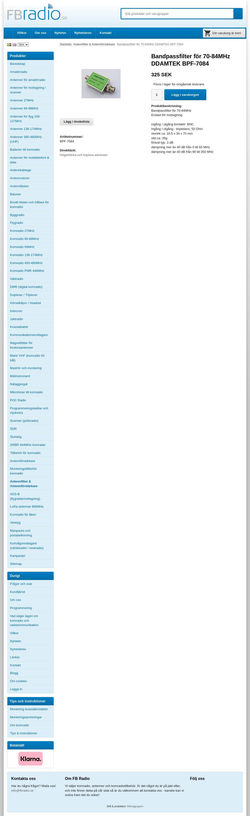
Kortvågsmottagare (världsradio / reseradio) (26, 545)
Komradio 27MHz (22, 231)
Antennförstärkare (22, 461)
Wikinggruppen (135, 806)
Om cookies (18, 681)
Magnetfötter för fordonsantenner (21, 345)
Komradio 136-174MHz (26, 255)
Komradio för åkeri (23, 514)
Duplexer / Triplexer (24, 295)
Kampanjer (17, 556)
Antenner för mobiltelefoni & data (29, 160)
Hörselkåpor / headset (25, 303)
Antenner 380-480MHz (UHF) (31, 139)
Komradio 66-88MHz (24, 239)
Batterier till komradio (25, 149)
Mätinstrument (20, 376)
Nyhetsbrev (83, 33)
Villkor (22, 33)
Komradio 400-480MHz (26, 263)
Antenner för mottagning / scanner (28, 90)
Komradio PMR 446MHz (27, 271)
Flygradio (16, 223)
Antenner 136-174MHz (31, 129)
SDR (13, 429)
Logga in (16, 689)
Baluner (15, 194)
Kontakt (105, 33)
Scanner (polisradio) (24, 421)
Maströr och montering (26, 368)
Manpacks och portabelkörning (21, 533)
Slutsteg (15, 437)
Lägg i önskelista (76, 121)
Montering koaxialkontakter (29, 709)
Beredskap (17, 64)
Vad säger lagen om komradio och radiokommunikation (24, 620)
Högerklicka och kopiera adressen (84, 155)
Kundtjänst (17, 592)
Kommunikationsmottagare (29, 335)
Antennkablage (20, 170)
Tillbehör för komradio (31, 453)
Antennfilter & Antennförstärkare (24, 484)
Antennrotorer (20, 178)
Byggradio (17, 215)
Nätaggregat (19, 384)
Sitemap (16, 564)
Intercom (16, 311)
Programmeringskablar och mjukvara (29, 410)
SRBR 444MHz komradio (27, 445)
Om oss (40, 33)
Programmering (21, 608)
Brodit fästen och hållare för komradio (29, 204)
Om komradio (19, 725)
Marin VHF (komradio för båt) (27, 358)
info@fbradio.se (22, 790)
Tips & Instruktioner (23, 733)
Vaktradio (16, 279)
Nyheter (60, 33)
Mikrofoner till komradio (26, 392)
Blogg (14, 673)
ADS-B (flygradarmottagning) (25, 496)
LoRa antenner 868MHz (27, 506)
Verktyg (15, 522)
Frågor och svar (21, 584)
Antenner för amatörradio (31, 80)
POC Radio (18, 400)
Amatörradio (31, 72)
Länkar (15, 657)
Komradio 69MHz (22, 247)
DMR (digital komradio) (26, 287)
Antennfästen (31, 186)
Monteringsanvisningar (26, 717)
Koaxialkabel (19, 327)
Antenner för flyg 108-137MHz (25, 119)
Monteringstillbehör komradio (23, 471)
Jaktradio (16, 319)
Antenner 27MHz (31, 100)
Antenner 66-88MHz (31, 108)
